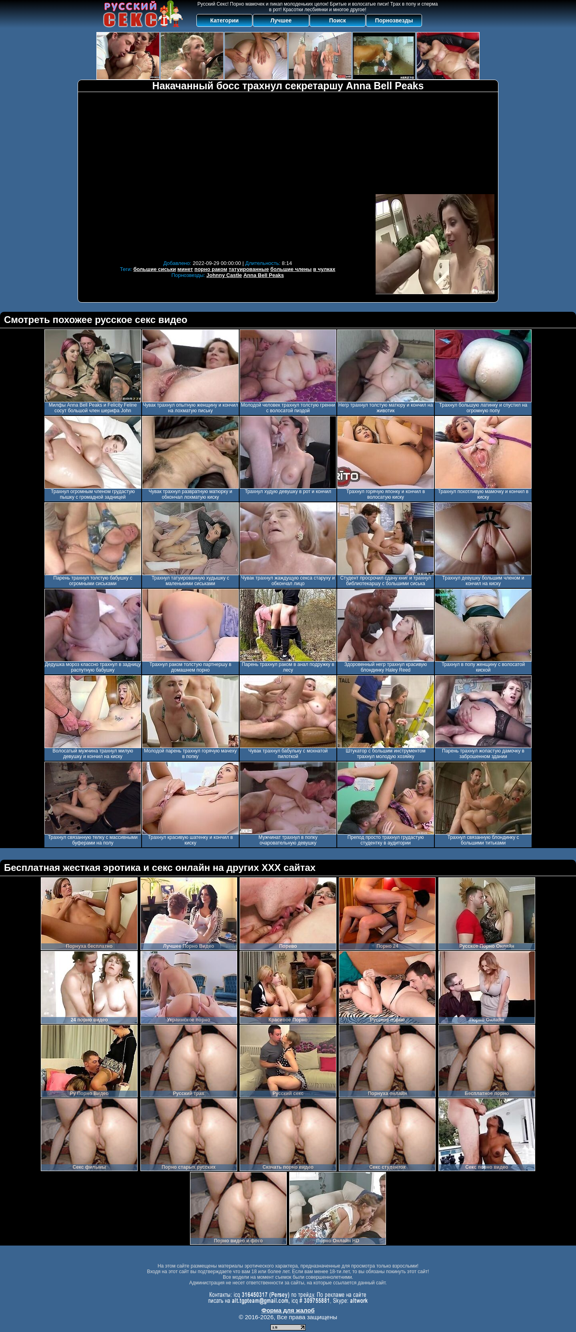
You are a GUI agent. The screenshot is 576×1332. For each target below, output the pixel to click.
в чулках (324, 269)
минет (185, 269)
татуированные (249, 269)
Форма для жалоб (287, 1310)
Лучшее (281, 20)
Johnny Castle (224, 275)
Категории (224, 20)
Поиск (337, 20)
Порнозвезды (394, 20)
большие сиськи (154, 269)
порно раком (210, 269)
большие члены (291, 269)
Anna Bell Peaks (263, 275)
